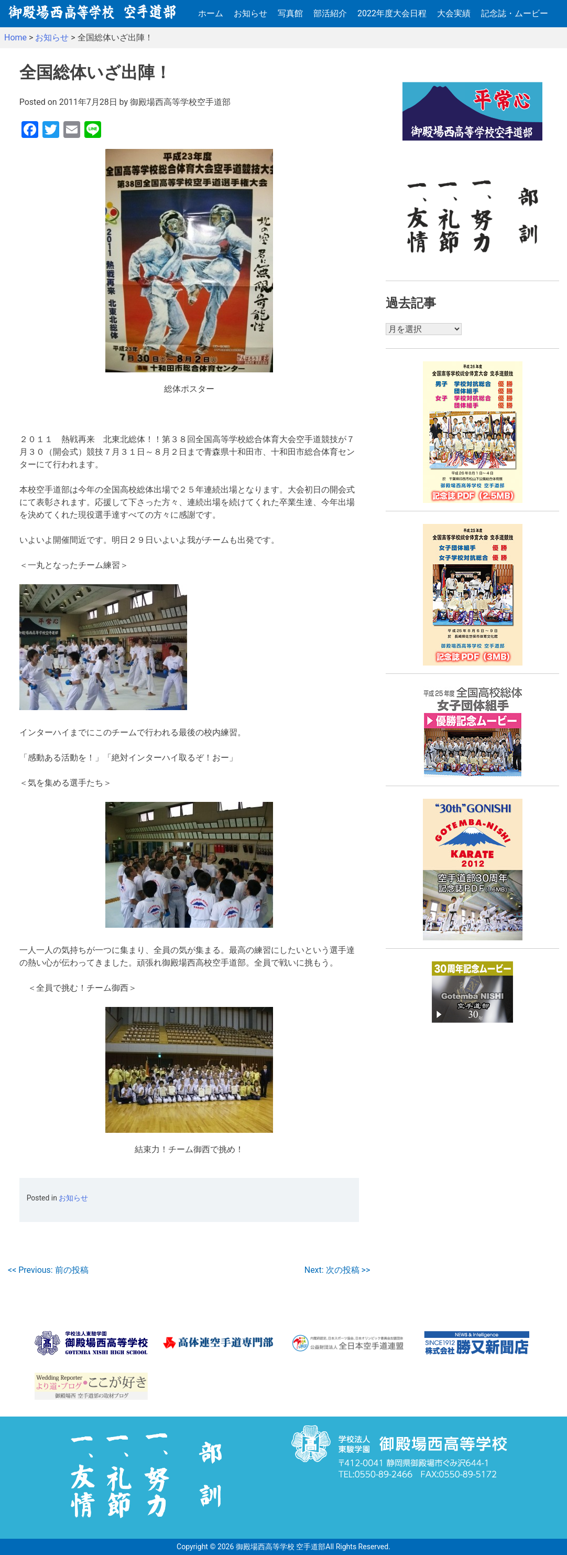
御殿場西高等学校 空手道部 (280, 1546)
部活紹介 (330, 13)
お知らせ (250, 13)
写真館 (290, 13)
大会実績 (454, 13)
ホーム (210, 13)
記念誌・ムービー (514, 13)
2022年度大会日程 (392, 13)
